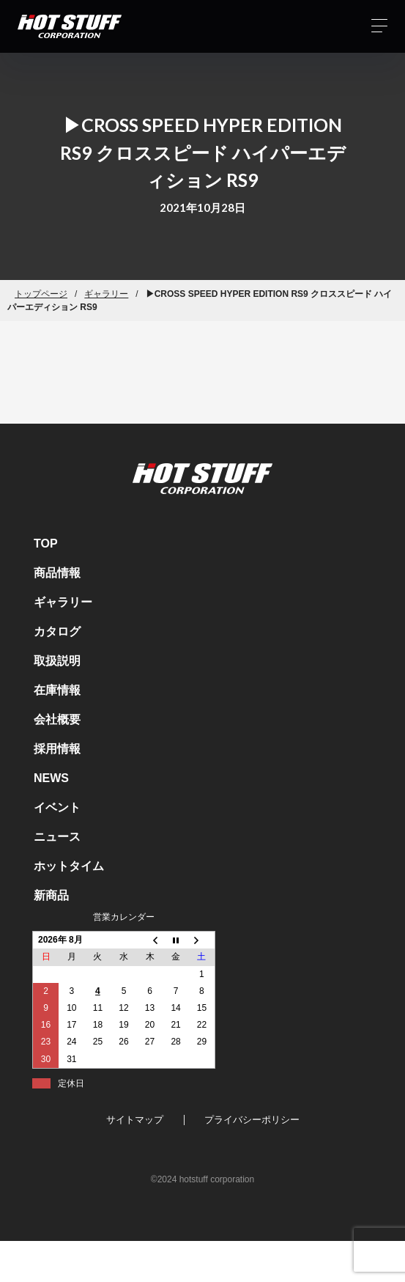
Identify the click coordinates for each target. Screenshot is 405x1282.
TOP (46, 543)
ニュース (57, 836)
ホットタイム (69, 866)
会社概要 (57, 719)
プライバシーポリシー (252, 1119)
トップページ (41, 294)
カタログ (57, 631)
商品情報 (57, 573)
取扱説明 (57, 661)
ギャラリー (106, 294)
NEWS (51, 778)
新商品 (51, 895)
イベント (57, 807)
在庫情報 (57, 690)
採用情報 (57, 749)
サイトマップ (134, 1119)
